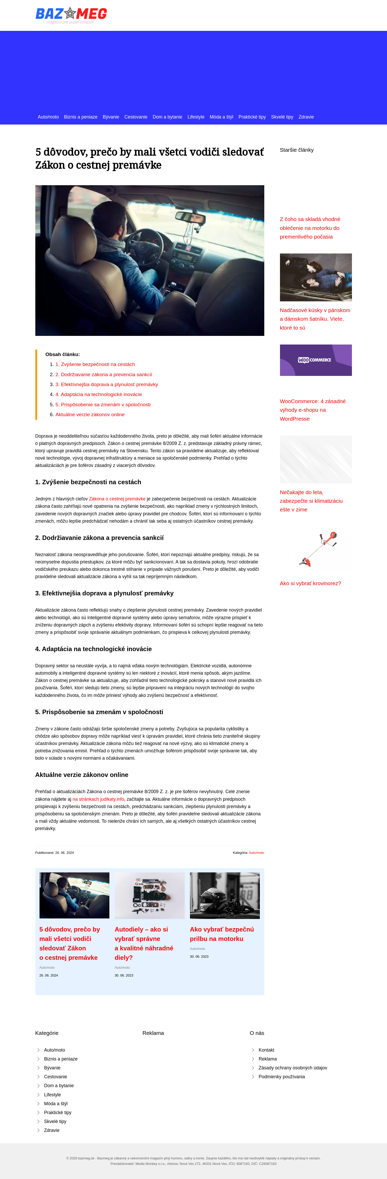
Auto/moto (48, 117)
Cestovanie (135, 117)
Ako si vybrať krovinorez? (310, 583)
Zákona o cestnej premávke (117, 498)
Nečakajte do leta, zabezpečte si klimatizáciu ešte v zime (311, 501)
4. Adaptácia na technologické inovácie (98, 394)
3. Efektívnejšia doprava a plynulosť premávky (106, 384)
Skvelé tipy (282, 117)
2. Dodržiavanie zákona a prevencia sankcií (103, 374)
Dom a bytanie (167, 117)
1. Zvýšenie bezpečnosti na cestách (95, 364)
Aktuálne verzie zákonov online (90, 414)
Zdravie (306, 117)
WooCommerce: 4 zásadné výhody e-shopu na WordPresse (313, 410)
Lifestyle (196, 117)
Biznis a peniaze (81, 117)
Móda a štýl (221, 117)
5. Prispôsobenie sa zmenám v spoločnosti (103, 404)
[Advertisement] (194, 74)
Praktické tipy (252, 117)
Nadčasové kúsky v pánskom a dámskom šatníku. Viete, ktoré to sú (315, 319)
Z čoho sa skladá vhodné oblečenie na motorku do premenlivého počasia (310, 228)
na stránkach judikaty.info (98, 799)
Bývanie (111, 117)
